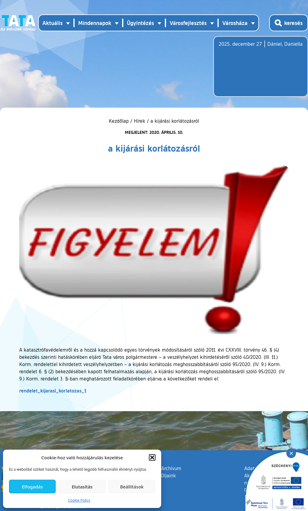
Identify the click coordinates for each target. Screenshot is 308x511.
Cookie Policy (79, 500)
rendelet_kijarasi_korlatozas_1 (52, 390)
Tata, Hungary (252, 70)
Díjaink (168, 476)
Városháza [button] (235, 22)
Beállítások (131, 487)
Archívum (171, 468)
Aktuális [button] (52, 22)
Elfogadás (32, 487)
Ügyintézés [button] (140, 22)
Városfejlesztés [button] (188, 22)
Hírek (139, 121)
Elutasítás (82, 487)
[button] (152, 457)
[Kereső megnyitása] (288, 22)
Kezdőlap (119, 121)
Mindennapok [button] (94, 22)
